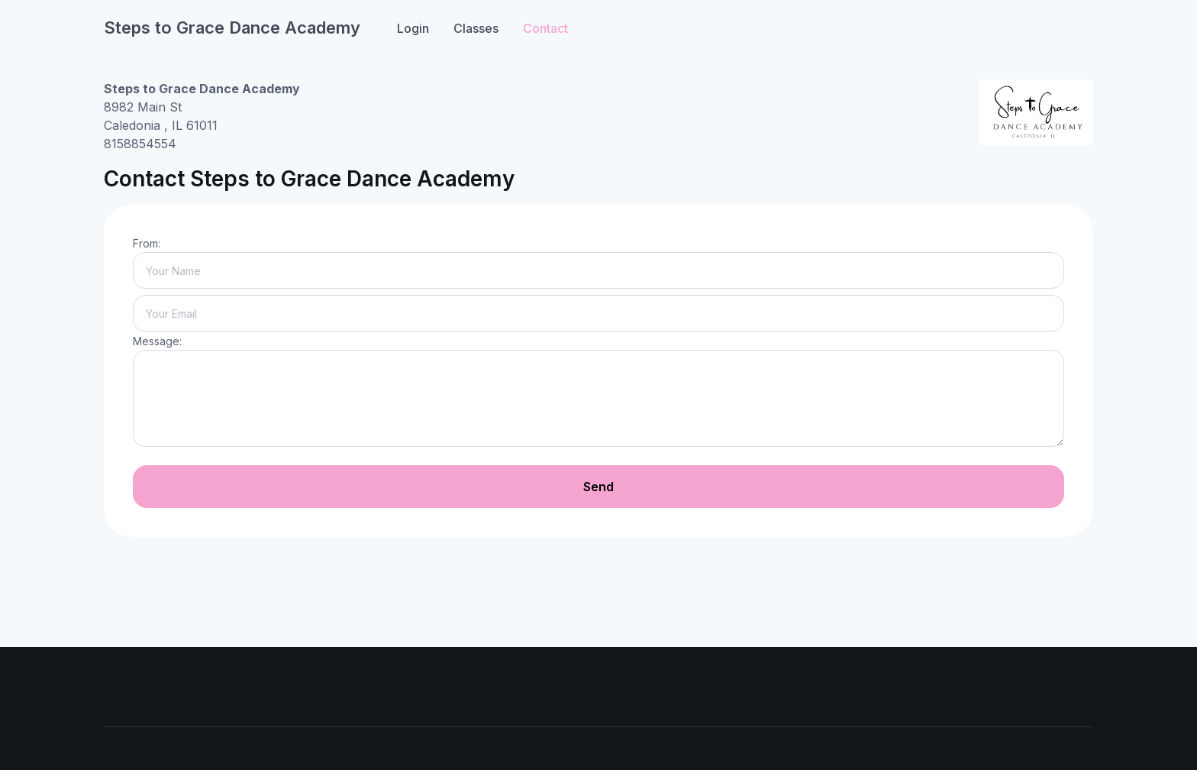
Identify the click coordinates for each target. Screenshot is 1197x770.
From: (146, 243)
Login (413, 28)
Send (598, 486)
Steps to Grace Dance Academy (232, 27)
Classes (475, 28)
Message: (157, 341)
